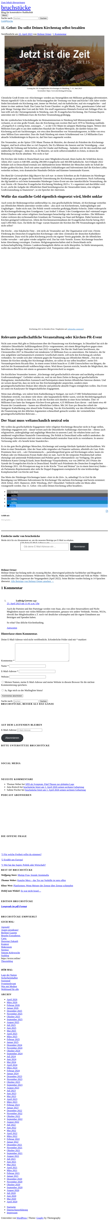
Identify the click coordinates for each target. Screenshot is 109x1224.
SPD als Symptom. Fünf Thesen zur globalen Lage (49, 787)
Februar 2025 (13, 1042)
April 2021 (12, 1171)
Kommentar (7, 664)
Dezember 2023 (14, 1079)
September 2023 (14, 1088)
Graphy (40, 1221)
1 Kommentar (59, 34)
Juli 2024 (11, 1060)
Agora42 (5, 930)
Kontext (5, 947)
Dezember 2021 (14, 1148)
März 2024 (12, 1071)
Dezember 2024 (14, 1048)
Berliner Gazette (9, 936)
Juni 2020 (11, 1199)
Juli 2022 (11, 1128)
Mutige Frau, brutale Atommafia (33, 878)
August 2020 (13, 1193)
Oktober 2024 (13, 1054)
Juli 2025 (11, 1028)
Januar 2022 (12, 1145)
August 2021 (13, 1159)
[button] (13, 491)
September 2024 (14, 1057)
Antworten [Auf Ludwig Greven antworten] (12, 628)
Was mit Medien (9, 989)
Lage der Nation (9, 978)
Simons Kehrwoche (10, 956)
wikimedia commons (75, 329)
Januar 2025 (12, 1045)
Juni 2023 (11, 1097)
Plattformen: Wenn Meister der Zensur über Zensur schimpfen (43, 889)
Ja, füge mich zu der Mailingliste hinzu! (22, 693)
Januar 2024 (12, 1077)
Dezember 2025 (14, 1014)
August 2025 (13, 1025)
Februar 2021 (13, 1176)
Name (5, 669)
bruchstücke (16, 7)
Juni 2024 (11, 1062)
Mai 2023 (11, 1099)
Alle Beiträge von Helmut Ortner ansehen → (32, 581)
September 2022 (14, 1122)
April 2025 (12, 1037)
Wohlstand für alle (10, 992)
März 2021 (12, 1173)
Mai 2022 (11, 1134)
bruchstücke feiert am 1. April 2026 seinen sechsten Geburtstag (53, 790)
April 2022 (12, 1136)
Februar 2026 (13, 1008)
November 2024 (14, 1051)
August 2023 (13, 1091)
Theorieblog (7, 964)
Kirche (10, 21)
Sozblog (5, 959)
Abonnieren (79, 546)
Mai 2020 (11, 1202)
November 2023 (14, 1082)
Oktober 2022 (13, 1119)
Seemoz (5, 953)
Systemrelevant (8, 987)
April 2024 (12, 1068)
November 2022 (14, 1116)
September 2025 (14, 1023)
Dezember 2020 (14, 1182)
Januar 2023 (12, 1111)
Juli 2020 (11, 1196)
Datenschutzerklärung (17, 1213)
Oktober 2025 (13, 1020)
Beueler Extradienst (11, 939)
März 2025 (12, 1040)
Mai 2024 (11, 1065)
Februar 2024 (13, 1074)
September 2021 (14, 1156)
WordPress (22, 1221)
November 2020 (14, 1185)
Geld (3, 21)
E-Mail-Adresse (9, 674)
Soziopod (5, 984)
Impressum (12, 1216)
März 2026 (12, 1005)
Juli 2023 (11, 1094)
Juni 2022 (11, 1131)
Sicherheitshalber (9, 981)
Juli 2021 (11, 1162)
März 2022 (12, 1139)
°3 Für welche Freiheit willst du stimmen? (21, 857)
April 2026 (12, 1003)
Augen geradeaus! (9, 933)
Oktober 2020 (13, 1188)
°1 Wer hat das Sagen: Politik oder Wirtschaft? (23, 868)
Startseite (11, 1210)
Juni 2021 (11, 1165)
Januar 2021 (12, 1179)
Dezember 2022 (14, 1114)
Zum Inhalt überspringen (13, 2)
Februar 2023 (13, 1108)
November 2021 (14, 1151)
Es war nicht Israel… (31, 894)
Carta (4, 941)
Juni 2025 (11, 1031)
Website (5, 680)
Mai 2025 (11, 1034)
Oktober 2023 (13, 1085)
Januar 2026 (12, 1011)
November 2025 (14, 1017)
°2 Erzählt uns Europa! (12, 863)
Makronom (6, 950)
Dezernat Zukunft (9, 944)
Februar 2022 (13, 1142)
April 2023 (12, 1102)
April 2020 (12, 1205)
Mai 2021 (11, 1168)
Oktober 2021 (13, 1154)
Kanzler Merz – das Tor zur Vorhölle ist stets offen (41, 883)
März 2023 (12, 1105)
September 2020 (14, 1191)
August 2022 (13, 1125)
